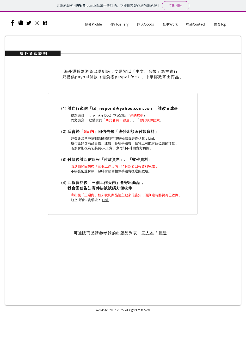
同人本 (147, 232)
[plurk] (21, 23)
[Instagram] (37, 23)
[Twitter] (29, 23)
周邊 (163, 232)
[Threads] (45, 23)
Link (151, 138)
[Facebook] (12, 23)
